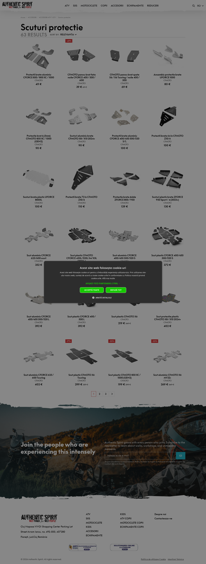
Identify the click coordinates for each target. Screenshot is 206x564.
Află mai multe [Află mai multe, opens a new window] (108, 278)
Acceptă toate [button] (91, 290)
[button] (103, 283)
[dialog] (103, 282)
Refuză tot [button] (116, 290)
